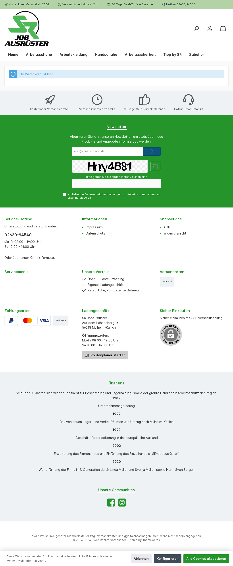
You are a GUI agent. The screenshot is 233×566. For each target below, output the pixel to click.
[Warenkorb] (223, 28)
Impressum (94, 227)
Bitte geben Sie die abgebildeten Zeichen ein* (116, 176)
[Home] (13, 54)
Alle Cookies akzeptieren (206, 558)
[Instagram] (122, 503)
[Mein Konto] (209, 28)
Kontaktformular (42, 258)
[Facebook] (111, 503)
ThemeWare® (151, 540)
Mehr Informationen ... (32, 560)
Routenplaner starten (105, 355)
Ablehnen (141, 558)
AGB (167, 227)
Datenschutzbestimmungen (103, 194)
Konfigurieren (168, 558)
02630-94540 (18, 235)
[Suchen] (196, 28)
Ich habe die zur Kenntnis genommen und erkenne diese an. (113, 196)
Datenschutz (95, 233)
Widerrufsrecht (175, 233)
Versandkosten (107, 536)
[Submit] (152, 151)
